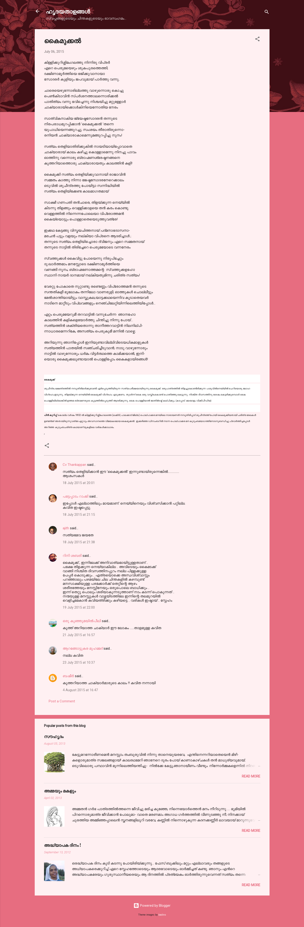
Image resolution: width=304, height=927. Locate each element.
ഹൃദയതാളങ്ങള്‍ (68, 11)
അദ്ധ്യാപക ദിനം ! (62, 845)
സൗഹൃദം (54, 736)
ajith (66, 528)
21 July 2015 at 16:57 (79, 635)
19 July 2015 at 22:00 (79, 607)
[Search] (267, 13)
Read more (251, 776)
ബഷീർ (68, 676)
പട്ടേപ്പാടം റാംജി (75, 496)
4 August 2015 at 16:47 (80, 690)
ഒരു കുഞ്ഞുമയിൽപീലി (82, 621)
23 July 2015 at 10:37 (79, 662)
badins (162, 914)
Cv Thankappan (74, 465)
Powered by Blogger (152, 905)
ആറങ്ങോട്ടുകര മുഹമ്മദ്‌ (82, 648)
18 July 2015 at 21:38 (79, 542)
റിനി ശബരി (72, 556)
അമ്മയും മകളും (60, 791)
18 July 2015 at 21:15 (79, 514)
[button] (257, 39)
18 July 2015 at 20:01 (79, 483)
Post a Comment (62, 701)
